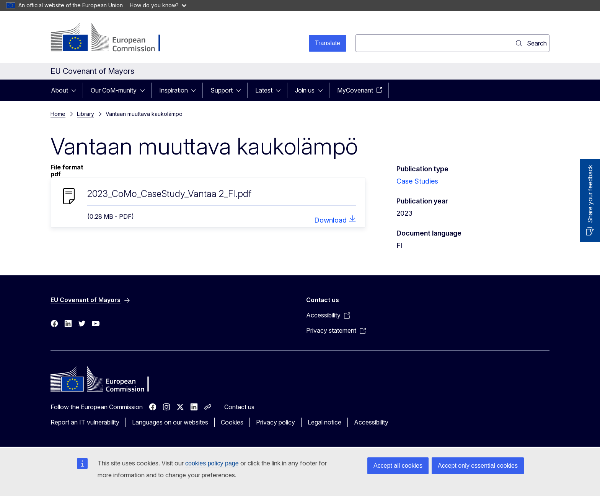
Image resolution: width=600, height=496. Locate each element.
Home (58, 114)
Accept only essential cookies (478, 465)
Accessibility (371, 422)
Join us (305, 90)
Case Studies (417, 181)
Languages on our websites (170, 422)
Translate (327, 43)
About (59, 90)
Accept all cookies (397, 465)
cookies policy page (212, 463)
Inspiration (173, 90)
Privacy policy (275, 422)
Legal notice (324, 422)
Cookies (232, 422)
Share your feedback (590, 194)
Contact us (239, 407)
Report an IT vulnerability (85, 422)
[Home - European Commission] (112, 38)
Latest (263, 90)
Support (221, 90)
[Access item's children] (76, 90)
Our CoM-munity (114, 90)
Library (85, 114)
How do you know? (158, 5)
